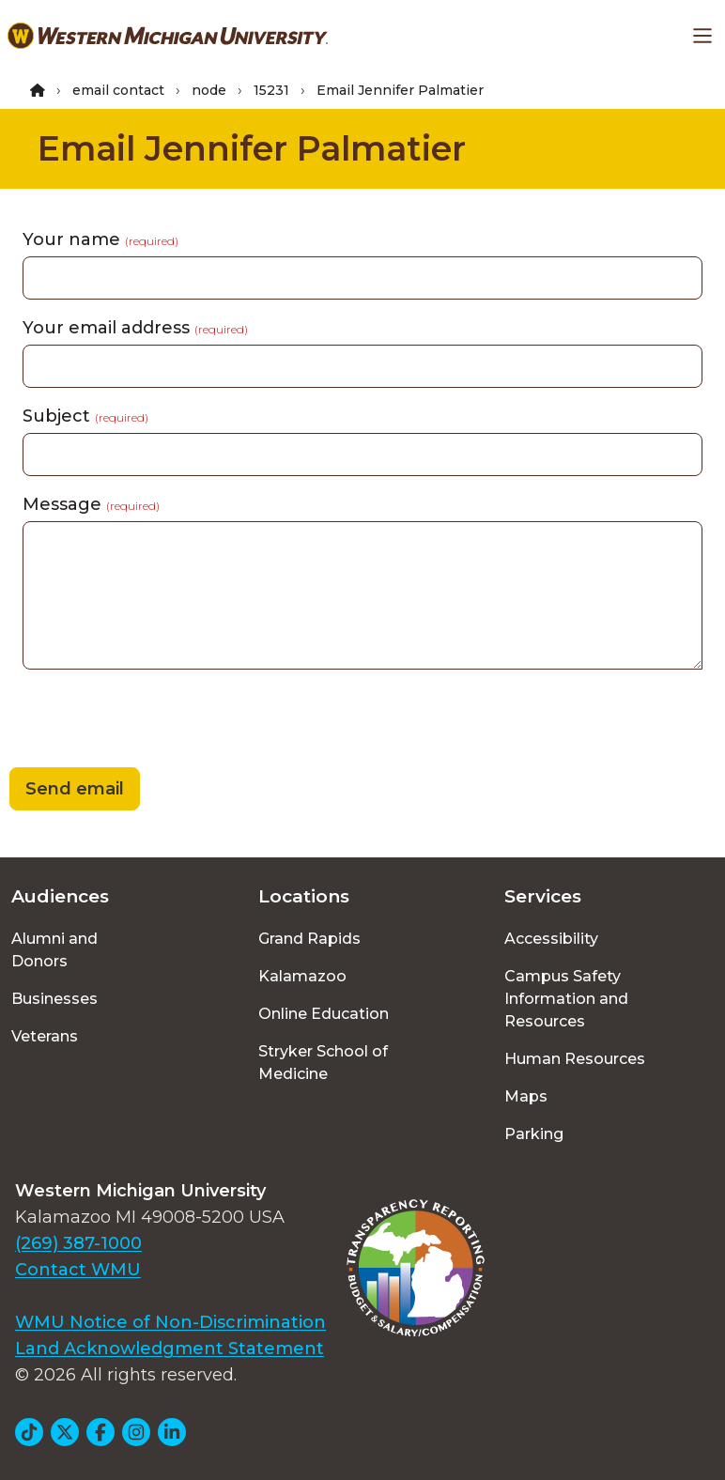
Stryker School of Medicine (323, 1062)
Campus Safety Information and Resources (566, 998)
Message (91, 504)
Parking (533, 1134)
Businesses (54, 999)
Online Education (323, 1014)
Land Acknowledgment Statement (169, 1348)
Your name (100, 239)
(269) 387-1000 (78, 1243)
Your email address (135, 327)
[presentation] (142, 721)
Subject (85, 416)
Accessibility (551, 939)
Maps (526, 1096)
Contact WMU (78, 1269)
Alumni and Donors (54, 950)
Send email (74, 789)
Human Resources (574, 1059)
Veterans (44, 1036)
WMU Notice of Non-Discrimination (170, 1322)
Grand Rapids (309, 939)
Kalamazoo (302, 976)
